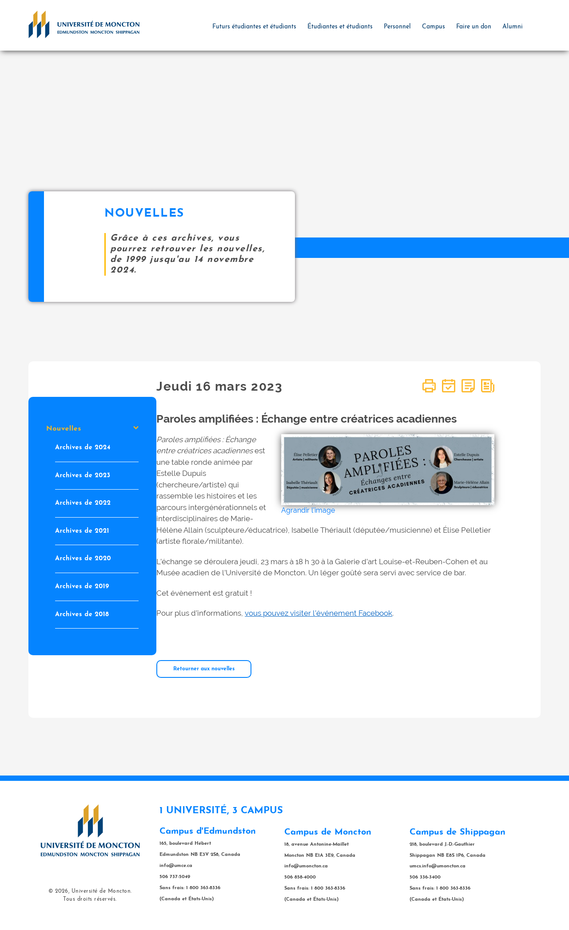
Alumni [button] (512, 27)
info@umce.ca (175, 865)
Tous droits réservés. (90, 899)
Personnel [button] (397, 27)
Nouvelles (92, 428)
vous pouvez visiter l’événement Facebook (318, 613)
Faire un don (473, 27)
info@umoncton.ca (306, 866)
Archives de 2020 (83, 558)
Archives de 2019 (82, 586)
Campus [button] (433, 27)
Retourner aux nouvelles (204, 669)
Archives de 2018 (82, 614)
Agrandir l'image (308, 510)
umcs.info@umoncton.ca (438, 866)
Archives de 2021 (82, 531)
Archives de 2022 (83, 503)
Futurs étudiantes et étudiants (254, 27)
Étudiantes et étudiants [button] (340, 27)
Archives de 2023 (83, 475)
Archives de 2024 (83, 447)
